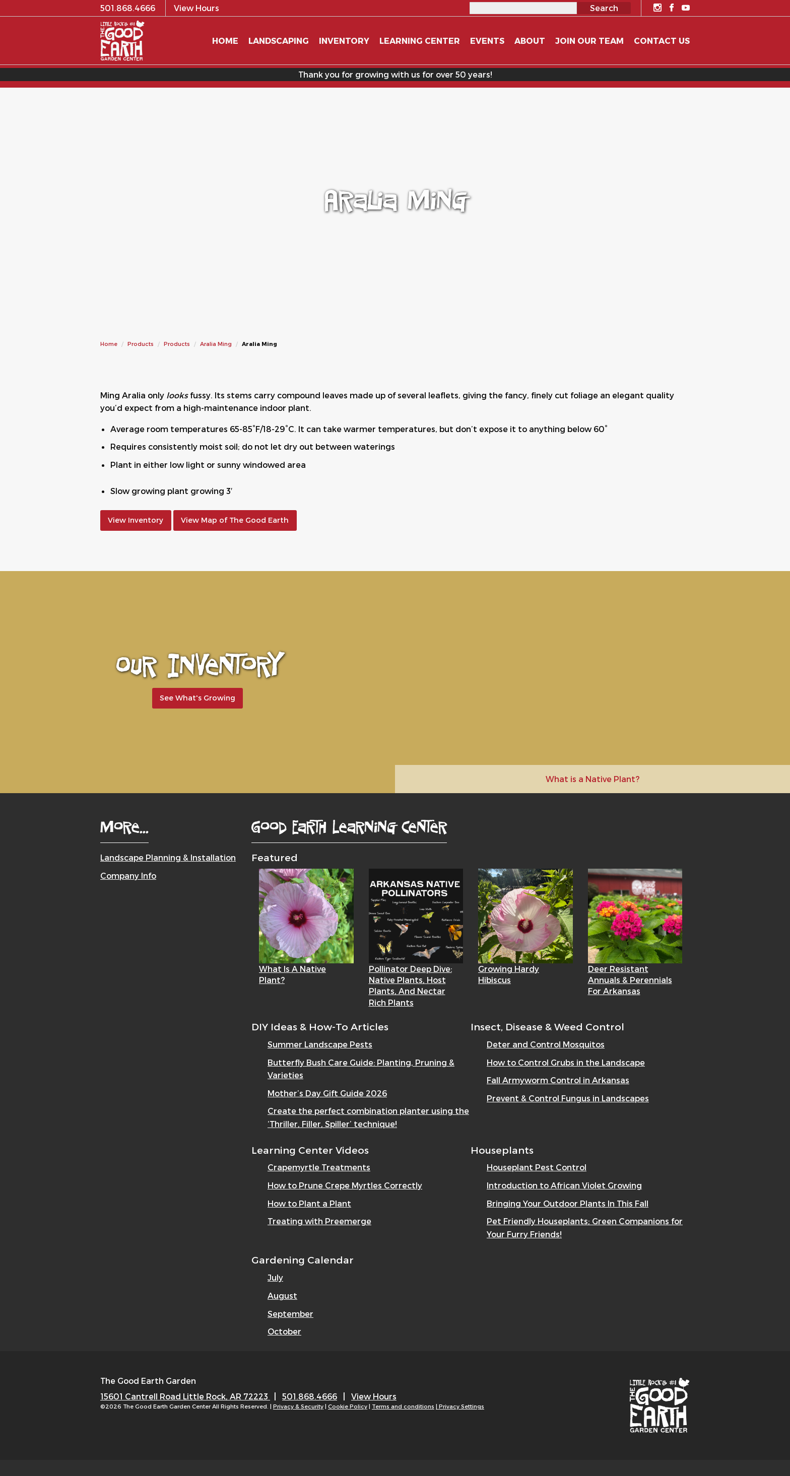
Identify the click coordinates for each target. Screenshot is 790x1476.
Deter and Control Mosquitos (546, 1044)
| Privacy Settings (460, 1406)
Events (487, 40)
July (275, 1277)
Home (108, 343)
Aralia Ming (216, 343)
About (529, 40)
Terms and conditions (403, 1406)
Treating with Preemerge (319, 1221)
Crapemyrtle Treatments (319, 1167)
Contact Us (662, 40)
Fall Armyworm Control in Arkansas (558, 1080)
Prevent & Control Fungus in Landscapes (568, 1098)
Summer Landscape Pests (320, 1044)
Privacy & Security (298, 1406)
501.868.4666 (309, 1396)
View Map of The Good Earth (235, 520)
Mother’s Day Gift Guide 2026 (327, 1093)
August (282, 1295)
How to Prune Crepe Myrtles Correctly (345, 1185)
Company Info (128, 875)
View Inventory (135, 520)
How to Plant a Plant (309, 1203)
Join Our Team (589, 40)
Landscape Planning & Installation (168, 857)
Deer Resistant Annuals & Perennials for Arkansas (630, 980)
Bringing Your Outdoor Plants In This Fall (567, 1203)
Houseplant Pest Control (536, 1167)
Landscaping (278, 40)
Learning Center (419, 40)
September (290, 1313)
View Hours (374, 1396)
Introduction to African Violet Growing (564, 1185)
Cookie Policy (347, 1406)
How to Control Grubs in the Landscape (566, 1062)
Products (140, 343)
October (284, 1331)
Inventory (344, 40)
